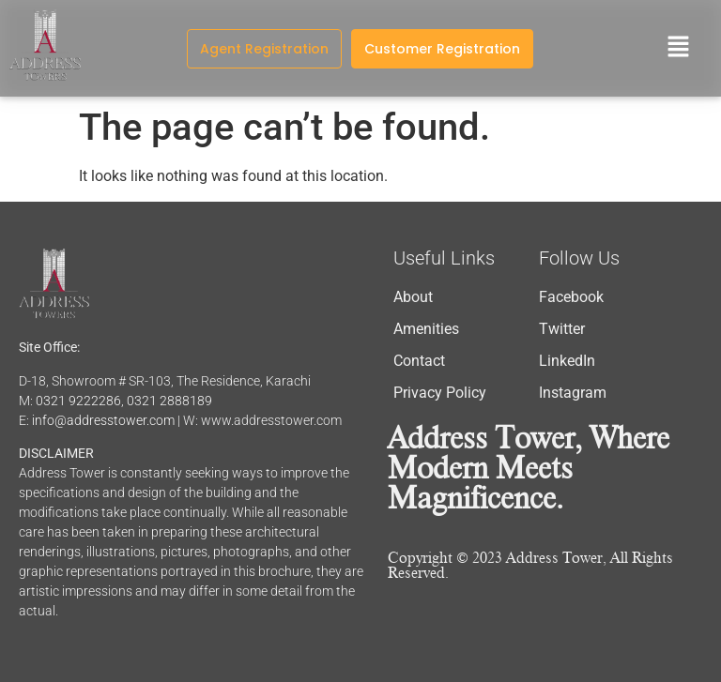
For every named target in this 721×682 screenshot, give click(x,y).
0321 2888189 (169, 400)
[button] (679, 47)
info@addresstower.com (103, 420)
